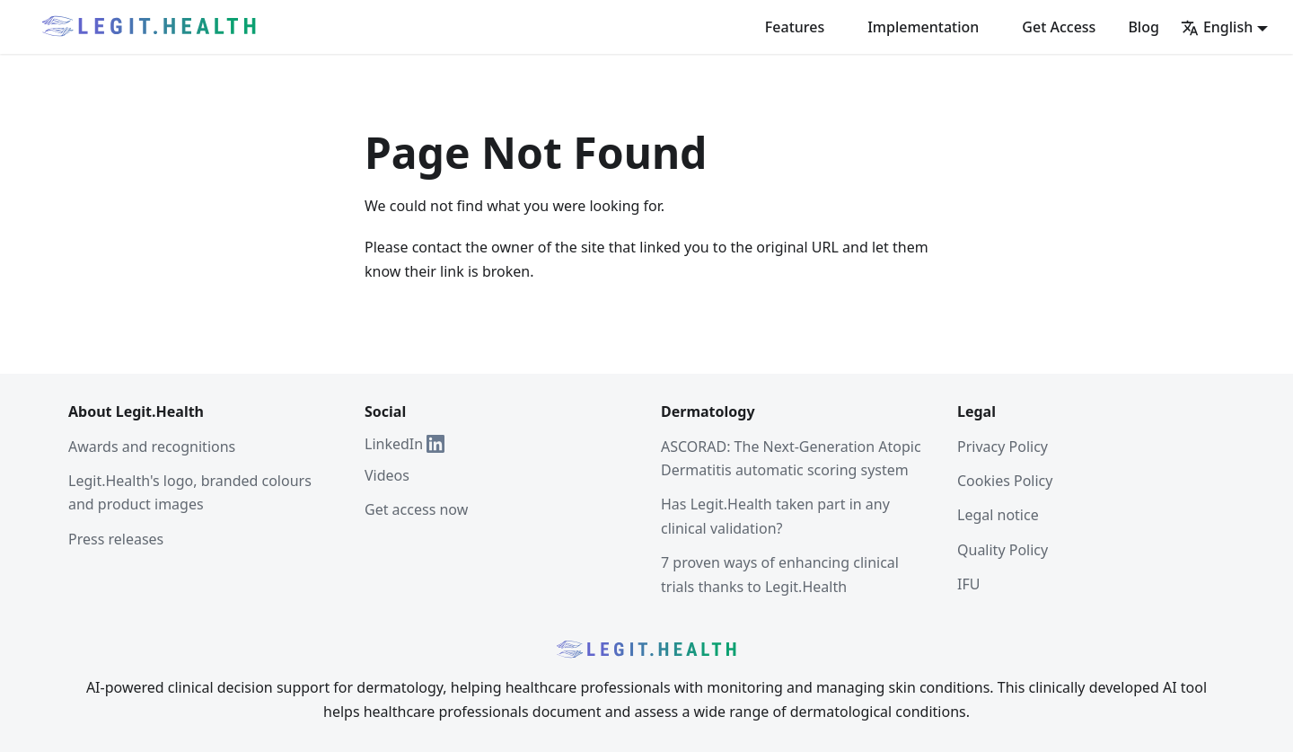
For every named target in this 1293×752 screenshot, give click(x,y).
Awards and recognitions (151, 446)
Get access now (416, 509)
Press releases (115, 539)
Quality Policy (1002, 550)
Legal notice (998, 515)
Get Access (1058, 27)
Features (794, 27)
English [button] (1217, 27)
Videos (387, 475)
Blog (1143, 27)
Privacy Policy (1002, 446)
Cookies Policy (1004, 481)
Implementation (923, 27)
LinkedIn (404, 444)
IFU (968, 584)
